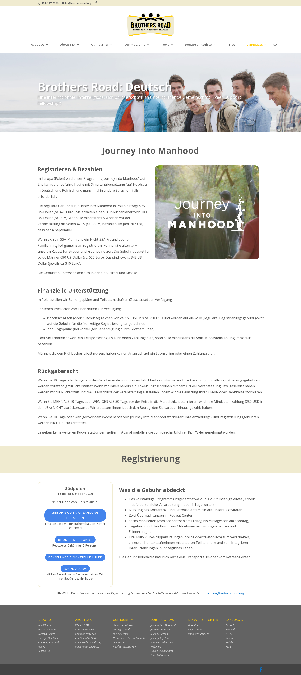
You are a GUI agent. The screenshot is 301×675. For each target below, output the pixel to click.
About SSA (67, 44)
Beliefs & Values (46, 634)
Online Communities (161, 651)
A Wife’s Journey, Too (124, 646)
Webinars (155, 646)
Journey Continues (160, 629)
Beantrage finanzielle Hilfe (75, 557)
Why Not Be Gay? (84, 629)
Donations (194, 625)
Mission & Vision (47, 629)
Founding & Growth (48, 642)
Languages (255, 44)
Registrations (195, 629)
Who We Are (44, 625)
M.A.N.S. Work (120, 634)
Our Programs (135, 44)
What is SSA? (82, 625)
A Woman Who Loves (162, 642)
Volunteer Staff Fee (198, 634)
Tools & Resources (160, 655)
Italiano (230, 638)
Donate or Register (199, 44)
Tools (165, 44)
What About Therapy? (87, 646)
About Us (37, 44)
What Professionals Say (88, 642)
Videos (41, 646)
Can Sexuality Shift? (86, 638)
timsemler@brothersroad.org (223, 593)
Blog (232, 44)
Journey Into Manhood (163, 625)
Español (230, 629)
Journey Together (160, 638)
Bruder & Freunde (75, 540)
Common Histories (85, 634)
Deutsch (230, 625)
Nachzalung (75, 568)
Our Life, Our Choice (49, 638)
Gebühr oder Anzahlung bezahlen (75, 515)
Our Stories (119, 642)
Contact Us (44, 651)
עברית (229, 634)
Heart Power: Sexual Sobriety (129, 638)
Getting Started (121, 629)
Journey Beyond (159, 634)
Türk (228, 646)
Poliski (229, 642)
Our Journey (100, 44)
